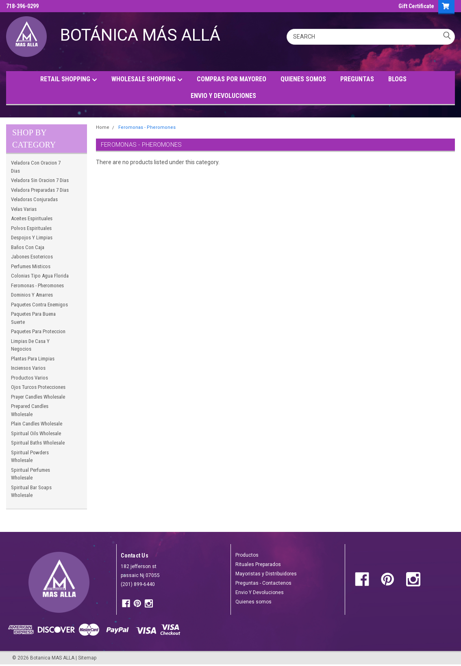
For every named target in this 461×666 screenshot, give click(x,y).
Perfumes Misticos (30, 266)
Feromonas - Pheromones (37, 285)
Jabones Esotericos (32, 257)
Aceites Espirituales (31, 218)
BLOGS (397, 79)
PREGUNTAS (357, 79)
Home (102, 127)
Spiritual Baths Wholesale (38, 443)
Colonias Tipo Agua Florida (40, 276)
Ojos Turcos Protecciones (38, 387)
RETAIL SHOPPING (68, 79)
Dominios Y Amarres (32, 295)
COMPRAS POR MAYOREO (231, 79)
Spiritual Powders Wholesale (30, 456)
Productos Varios (29, 378)
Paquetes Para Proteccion (38, 331)
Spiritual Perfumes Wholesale (30, 474)
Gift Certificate (416, 6)
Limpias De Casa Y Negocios (30, 345)
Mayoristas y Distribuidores (266, 574)
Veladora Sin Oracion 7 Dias (40, 180)
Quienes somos (253, 602)
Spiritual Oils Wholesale (36, 433)
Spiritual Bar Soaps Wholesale (31, 491)
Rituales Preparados (258, 564)
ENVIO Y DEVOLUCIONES (223, 96)
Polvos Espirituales (31, 228)
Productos (247, 555)
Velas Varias (24, 209)
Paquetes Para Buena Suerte (33, 318)
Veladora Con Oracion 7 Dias (36, 167)
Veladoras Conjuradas (34, 199)
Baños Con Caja (27, 247)
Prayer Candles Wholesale (38, 397)
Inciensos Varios (28, 368)
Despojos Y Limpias (31, 237)
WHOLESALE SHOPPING (147, 79)
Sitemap (87, 658)
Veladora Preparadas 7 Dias (40, 190)
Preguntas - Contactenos (263, 583)
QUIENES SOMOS (303, 79)
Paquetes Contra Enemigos (39, 305)
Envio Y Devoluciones (259, 592)
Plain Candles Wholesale (36, 424)
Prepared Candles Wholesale (29, 410)
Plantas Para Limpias (32, 359)
